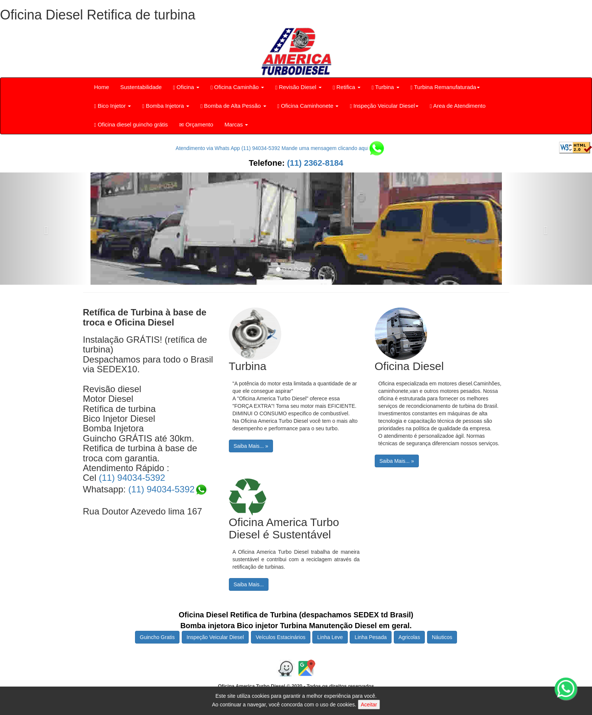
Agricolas (409, 637)
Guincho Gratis (157, 637)
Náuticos (442, 637)
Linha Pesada (371, 637)
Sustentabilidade (141, 87)
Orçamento (196, 124)
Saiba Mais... (249, 584)
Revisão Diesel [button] (298, 87)
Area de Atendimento (457, 106)
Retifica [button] (347, 87)
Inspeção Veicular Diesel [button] (384, 106)
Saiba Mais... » (251, 446)
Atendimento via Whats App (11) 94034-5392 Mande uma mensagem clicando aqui (280, 148)
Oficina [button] (186, 87)
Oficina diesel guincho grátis (131, 124)
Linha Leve (330, 637)
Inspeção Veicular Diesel (215, 637)
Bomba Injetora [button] (165, 106)
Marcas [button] (236, 124)
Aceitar (369, 705)
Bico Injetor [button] (112, 106)
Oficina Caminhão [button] (237, 87)
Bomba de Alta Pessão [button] (233, 106)
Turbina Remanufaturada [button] (445, 87)
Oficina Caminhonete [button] (308, 106)
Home (101, 87)
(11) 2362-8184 (314, 163)
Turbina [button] (385, 87)
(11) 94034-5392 (132, 478)
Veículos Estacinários (281, 637)
